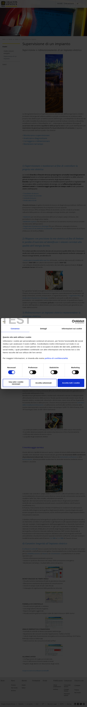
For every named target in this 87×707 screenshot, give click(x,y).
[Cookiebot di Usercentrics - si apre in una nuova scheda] (73, 322)
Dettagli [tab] (43, 329)
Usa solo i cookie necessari (16, 383)
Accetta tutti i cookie (71, 383)
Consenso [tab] (15, 329)
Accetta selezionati (43, 383)
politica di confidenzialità (56, 358)
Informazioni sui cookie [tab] (72, 329)
